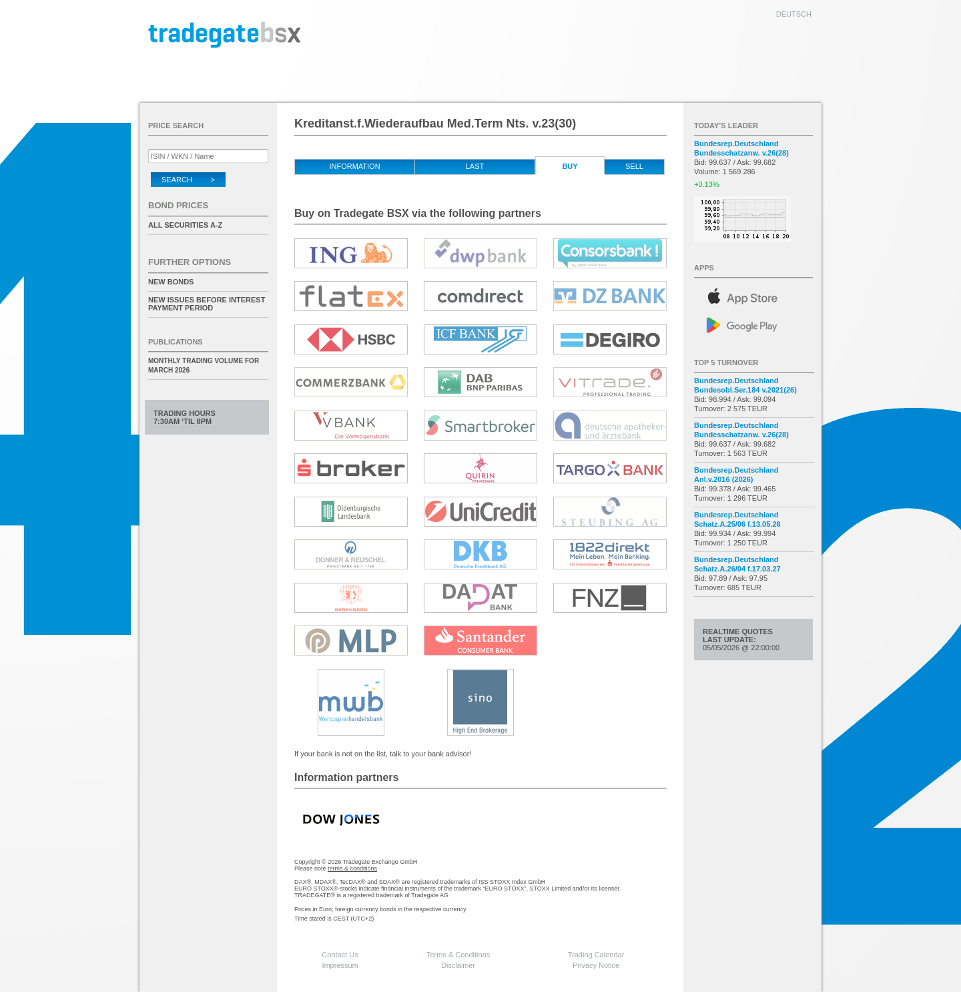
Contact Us (340, 955)
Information (354, 166)
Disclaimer (458, 965)
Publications (175, 342)
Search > (188, 180)
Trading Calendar (596, 955)
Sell (634, 166)
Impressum (340, 965)
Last (475, 166)
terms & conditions (352, 868)
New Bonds (171, 282)
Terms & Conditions (458, 955)
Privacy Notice (596, 965)
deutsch (794, 14)
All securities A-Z (185, 225)
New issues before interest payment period (206, 304)
